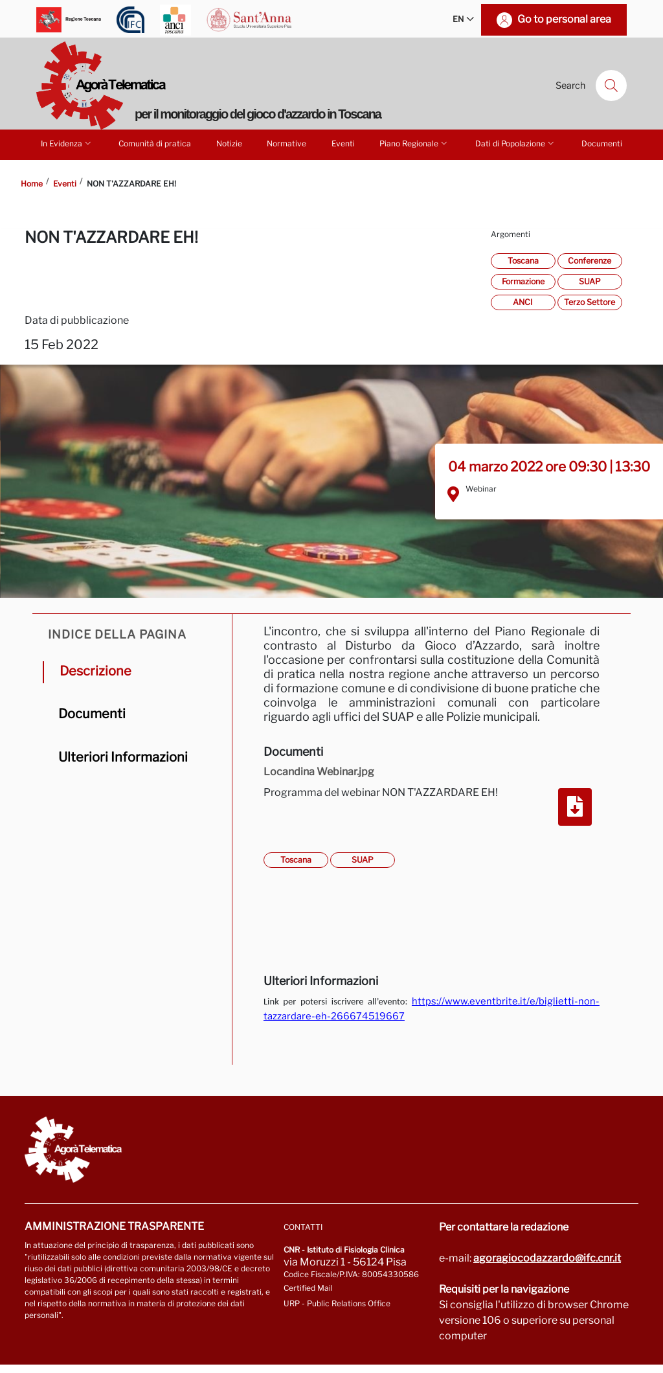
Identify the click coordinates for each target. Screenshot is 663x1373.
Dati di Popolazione (516, 143)
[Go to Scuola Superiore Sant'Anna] (249, 20)
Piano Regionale (414, 143)
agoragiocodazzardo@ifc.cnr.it (547, 1258)
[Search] (611, 85)
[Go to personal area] (554, 20)
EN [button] (463, 20)
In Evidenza (67, 143)
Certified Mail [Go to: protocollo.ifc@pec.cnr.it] (308, 1288)
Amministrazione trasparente (114, 1226)
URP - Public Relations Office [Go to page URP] (337, 1303)
